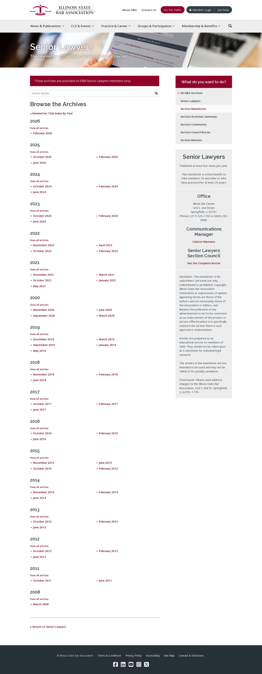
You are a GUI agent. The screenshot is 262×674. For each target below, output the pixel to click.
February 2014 (108, 492)
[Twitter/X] (146, 664)
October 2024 (42, 186)
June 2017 (39, 409)
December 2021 (43, 274)
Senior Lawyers (190, 101)
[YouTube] (131, 664)
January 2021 (107, 280)
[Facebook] (115, 664)
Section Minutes (191, 140)
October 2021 (42, 280)
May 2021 (39, 286)
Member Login (200, 10)
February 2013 (108, 521)
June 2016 (39, 439)
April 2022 (105, 245)
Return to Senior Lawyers (49, 626)
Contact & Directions (191, 655)
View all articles (39, 128)
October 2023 (42, 216)
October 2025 (42, 157)
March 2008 (41, 604)
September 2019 (44, 345)
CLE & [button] (82, 26)
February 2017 (108, 404)
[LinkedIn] (123, 664)
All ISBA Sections (191, 93)
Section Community (193, 124)
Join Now (223, 10)
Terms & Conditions (109, 655)
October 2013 (42, 521)
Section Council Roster (195, 132)
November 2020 (43, 310)
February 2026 (42, 133)
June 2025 (39, 162)
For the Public (173, 10)
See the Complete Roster (204, 263)
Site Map (169, 655)
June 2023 (39, 221)
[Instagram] (139, 664)
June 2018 (39, 380)
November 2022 (43, 245)
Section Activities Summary (198, 116)
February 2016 (108, 433)
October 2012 (42, 551)
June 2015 (105, 462)
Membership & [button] (201, 26)
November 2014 (43, 492)
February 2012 (108, 551)
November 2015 (43, 462)
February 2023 (108, 216)
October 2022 (42, 251)
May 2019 (39, 350)
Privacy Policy (134, 655)
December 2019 (43, 339)
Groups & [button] (156, 26)
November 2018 (43, 374)
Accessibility (153, 655)
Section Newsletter (193, 109)
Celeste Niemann (203, 241)
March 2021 (106, 274)
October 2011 (42, 580)
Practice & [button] (115, 26)
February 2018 (108, 374)
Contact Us (148, 10)
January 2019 (107, 345)
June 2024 (39, 192)
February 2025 (108, 157)
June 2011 (105, 580)
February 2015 (108, 468)
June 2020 (105, 310)
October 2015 (42, 468)
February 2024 (108, 186)
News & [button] (47, 26)
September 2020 (44, 315)
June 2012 (39, 557)
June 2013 (39, 527)
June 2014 (39, 498)
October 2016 (42, 433)
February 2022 (108, 251)
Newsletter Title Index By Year (52, 113)
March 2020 (106, 315)
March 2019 (106, 339)
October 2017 (42, 404)
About (129, 10)
